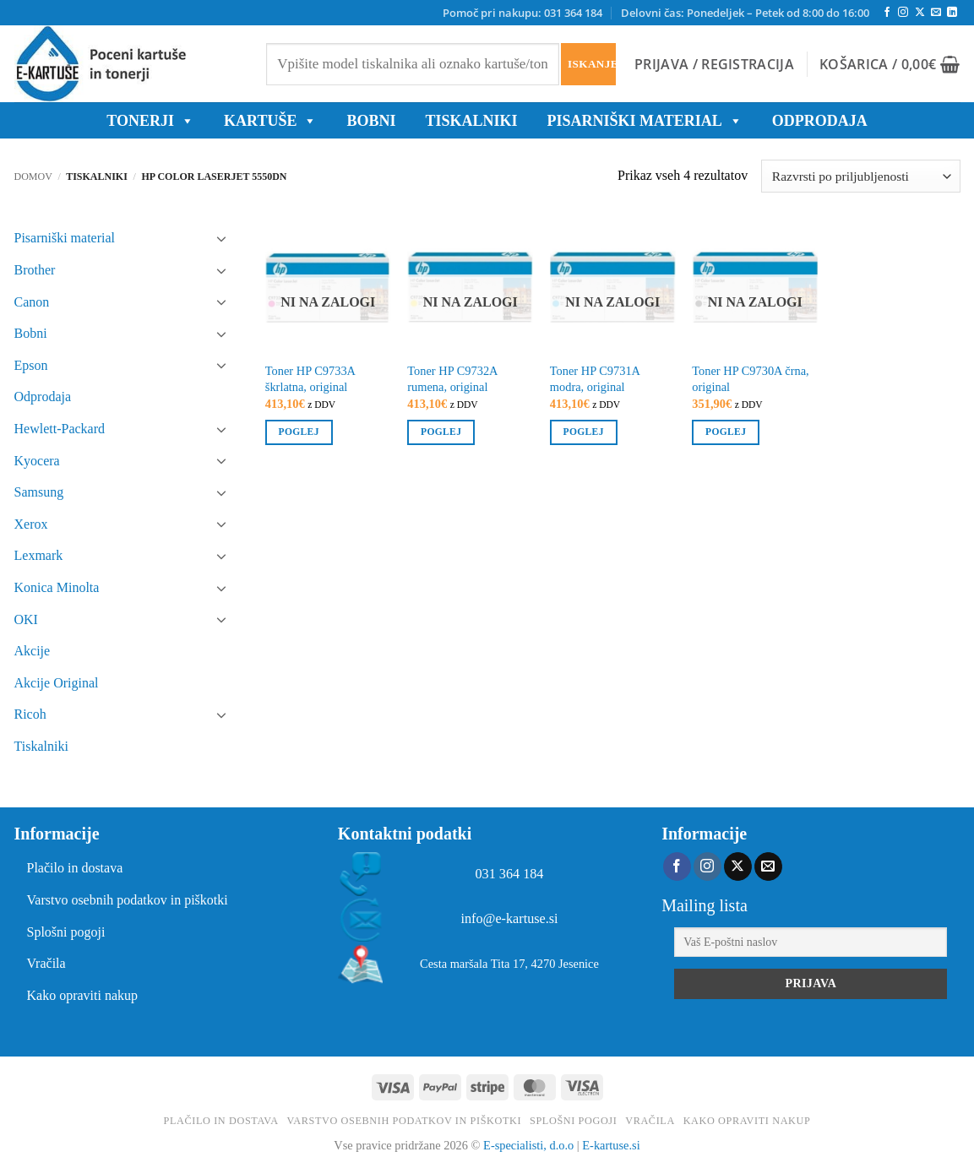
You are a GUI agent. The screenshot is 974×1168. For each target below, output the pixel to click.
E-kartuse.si (610, 1145)
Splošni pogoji (66, 932)
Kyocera (37, 461)
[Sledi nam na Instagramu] (903, 13)
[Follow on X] (920, 13)
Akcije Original (56, 683)
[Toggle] (221, 238)
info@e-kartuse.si (509, 918)
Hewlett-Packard (60, 428)
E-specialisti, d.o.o (528, 1145)
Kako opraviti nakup (83, 995)
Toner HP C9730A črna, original (750, 379)
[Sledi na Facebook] (887, 13)
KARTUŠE (270, 120)
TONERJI (150, 120)
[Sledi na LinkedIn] (952, 13)
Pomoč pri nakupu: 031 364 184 (522, 12)
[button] (714, 64)
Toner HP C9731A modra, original (594, 379)
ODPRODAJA (820, 120)
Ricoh (30, 714)
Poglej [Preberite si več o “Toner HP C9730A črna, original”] (725, 431)
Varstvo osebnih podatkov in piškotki (127, 900)
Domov (33, 176)
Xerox (31, 524)
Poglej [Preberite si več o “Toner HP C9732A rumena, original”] (441, 431)
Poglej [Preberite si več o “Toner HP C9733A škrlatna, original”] (299, 431)
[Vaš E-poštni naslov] (810, 942)
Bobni (30, 333)
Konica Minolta (57, 587)
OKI (26, 619)
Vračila (46, 963)
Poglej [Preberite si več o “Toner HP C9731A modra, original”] (583, 431)
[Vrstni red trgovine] (860, 176)
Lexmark (38, 555)
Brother (35, 270)
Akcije (32, 651)
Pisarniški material (644, 120)
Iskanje (592, 63)
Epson (31, 365)
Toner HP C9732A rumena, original (452, 379)
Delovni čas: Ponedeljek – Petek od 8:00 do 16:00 (745, 12)
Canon (32, 302)
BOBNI (370, 120)
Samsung (39, 492)
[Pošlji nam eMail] (936, 13)
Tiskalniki (471, 120)
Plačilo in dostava (75, 868)
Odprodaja (43, 396)
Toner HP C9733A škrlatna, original (310, 379)
